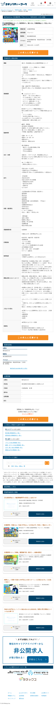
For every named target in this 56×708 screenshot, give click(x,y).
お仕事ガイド (45, 693)
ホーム (10, 693)
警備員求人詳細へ (40, 514)
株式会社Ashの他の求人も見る (18, 368)
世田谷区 (30, 9)
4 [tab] (13, 43)
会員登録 (21, 695)
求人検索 (32, 693)
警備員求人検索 (18, 9)
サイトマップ (11, 698)
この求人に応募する (28, 53)
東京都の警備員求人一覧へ (12, 433)
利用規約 (43, 695)
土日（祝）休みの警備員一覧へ (14, 447)
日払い (16, 466)
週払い (21, 466)
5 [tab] (15, 43)
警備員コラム (11, 695)
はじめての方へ (23, 693)
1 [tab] (5, 43)
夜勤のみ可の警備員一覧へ (12, 450)
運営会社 (21, 698)
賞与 (12, 466)
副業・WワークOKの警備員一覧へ (15, 445)
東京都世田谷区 (31, 36)
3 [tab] (10, 43)
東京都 (24, 9)
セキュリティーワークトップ (7, 9)
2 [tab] (8, 43)
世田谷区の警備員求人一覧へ (13, 435)
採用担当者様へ (34, 695)
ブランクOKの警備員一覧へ (13, 442)
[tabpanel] (10, 34)
